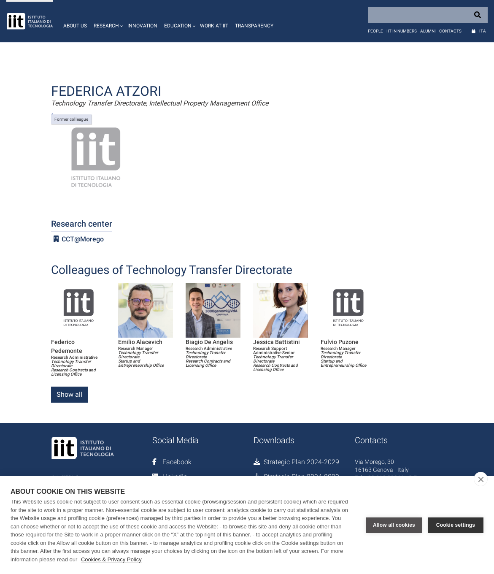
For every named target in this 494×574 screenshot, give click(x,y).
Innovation (142, 26)
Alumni (428, 31)
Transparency (254, 26)
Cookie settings (455, 525)
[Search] (428, 15)
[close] (481, 479)
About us (75, 26)
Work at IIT (214, 26)
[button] (107, 21)
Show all (69, 394)
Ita (482, 31)
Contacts (450, 31)
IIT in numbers (401, 31)
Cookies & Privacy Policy (111, 559)
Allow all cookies (394, 525)
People (375, 31)
